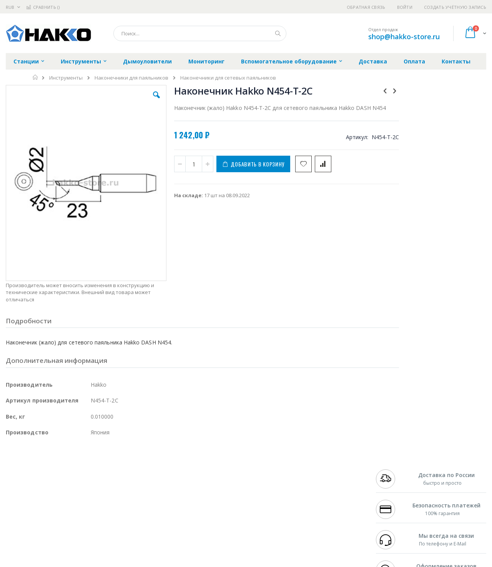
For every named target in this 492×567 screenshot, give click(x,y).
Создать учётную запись (455, 7)
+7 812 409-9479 (393, 470)
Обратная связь (366, 7)
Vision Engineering (27, 500)
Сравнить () (43, 7)
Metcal (64, 470)
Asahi (88, 485)
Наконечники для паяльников (131, 77)
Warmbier (42, 515)
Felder (67, 485)
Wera (65, 530)
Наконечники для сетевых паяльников (228, 77)
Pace (66, 462)
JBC (49, 462)
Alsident (110, 462)
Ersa (33, 462)
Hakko (13, 462)
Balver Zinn (19, 485)
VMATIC (97, 515)
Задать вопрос (188, 515)
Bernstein (17, 530)
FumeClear (36, 470)
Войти (404, 7)
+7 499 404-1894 (393, 462)
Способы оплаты (313, 492)
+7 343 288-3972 (393, 477)
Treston (15, 515)
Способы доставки (316, 477)
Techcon (71, 515)
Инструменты (66, 77)
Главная (35, 77)
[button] (143, 100)
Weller (86, 462)
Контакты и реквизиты (321, 462)
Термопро (91, 470)
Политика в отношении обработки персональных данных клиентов (213, 496)
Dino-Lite (66, 500)
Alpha (46, 485)
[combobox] (199, 33)
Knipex (44, 530)
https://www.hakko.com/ (127, 561)
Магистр (121, 470)
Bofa (11, 470)
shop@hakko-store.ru (404, 36)
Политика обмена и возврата (206, 477)
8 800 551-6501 (395, 485)
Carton (92, 500)
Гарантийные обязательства (206, 462)
